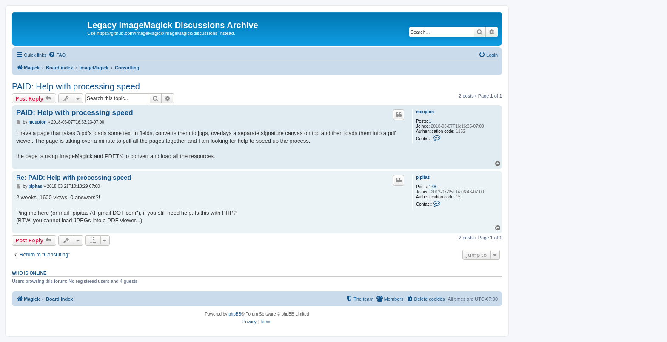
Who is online (29, 273)
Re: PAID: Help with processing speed (73, 177)
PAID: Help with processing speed (76, 86)
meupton (425, 111)
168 (432, 186)
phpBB (234, 314)
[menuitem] (57, 55)
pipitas (423, 177)
